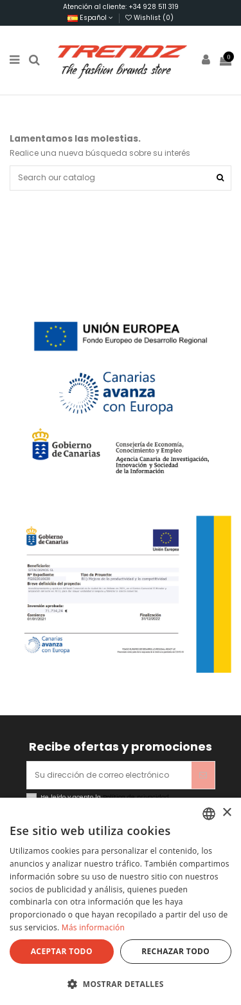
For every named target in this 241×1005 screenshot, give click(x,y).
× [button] (226, 813)
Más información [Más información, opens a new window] (93, 927)
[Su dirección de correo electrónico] (109, 775)
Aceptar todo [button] (62, 951)
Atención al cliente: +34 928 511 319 (121, 7)
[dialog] (120, 901)
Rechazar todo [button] (175, 951)
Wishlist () (149, 18)
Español (90, 18)
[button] (120, 983)
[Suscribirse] (203, 775)
